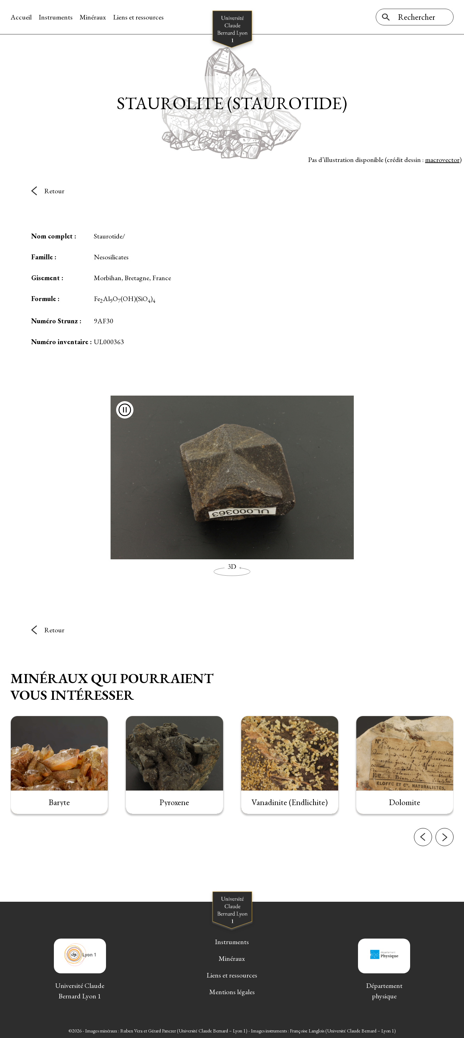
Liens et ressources (138, 17)
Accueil (21, 17)
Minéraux (93, 17)
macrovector (442, 159)
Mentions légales (232, 991)
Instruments (56, 17)
